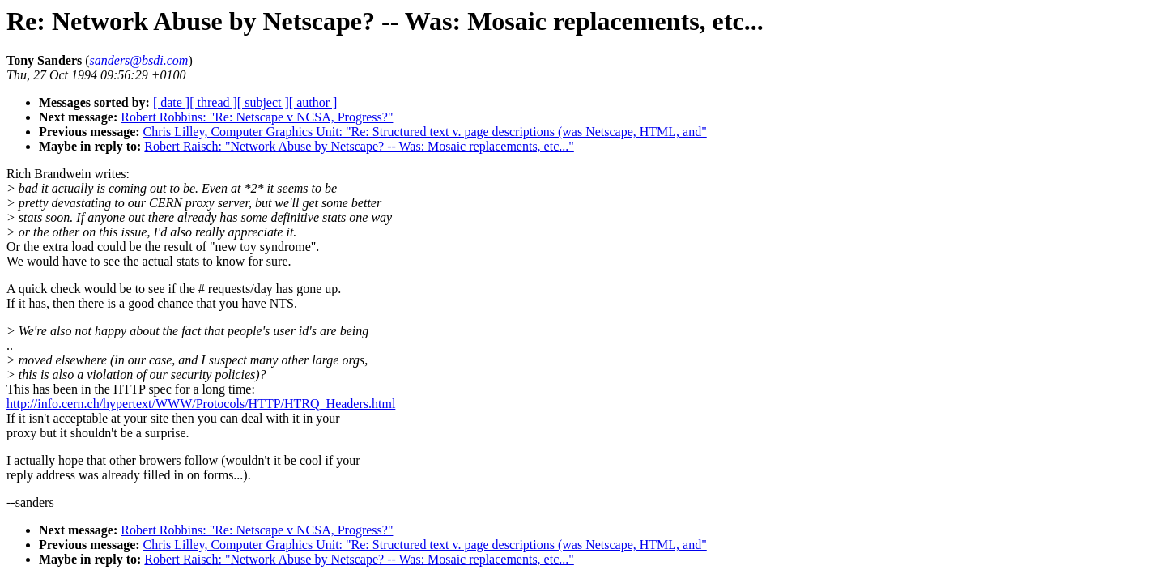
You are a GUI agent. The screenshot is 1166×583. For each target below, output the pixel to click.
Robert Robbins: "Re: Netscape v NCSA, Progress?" (257, 117)
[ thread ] (213, 102)
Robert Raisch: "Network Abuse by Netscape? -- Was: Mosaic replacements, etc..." (358, 146)
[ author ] (313, 102)
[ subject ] (263, 102)
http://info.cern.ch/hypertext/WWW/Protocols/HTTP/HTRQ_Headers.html (200, 404)
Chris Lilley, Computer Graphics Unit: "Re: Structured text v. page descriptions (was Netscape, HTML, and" (425, 131)
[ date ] (171, 102)
